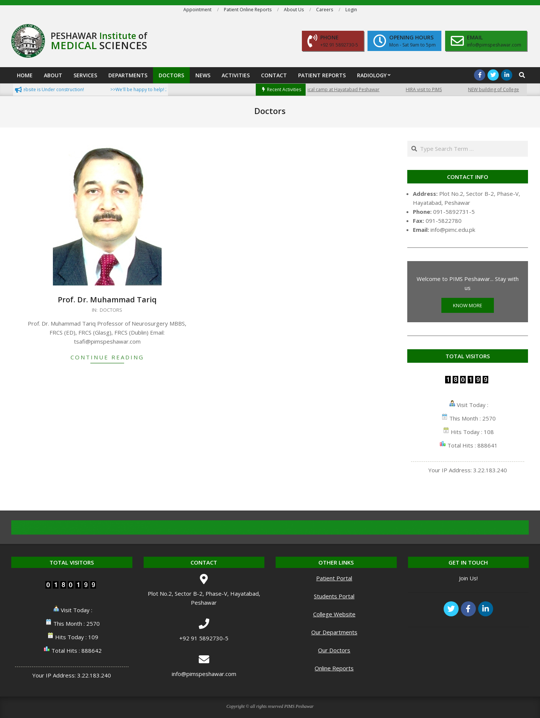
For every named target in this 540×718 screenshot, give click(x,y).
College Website (334, 614)
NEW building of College (499, 89)
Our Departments (334, 632)
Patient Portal (334, 578)
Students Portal (334, 596)
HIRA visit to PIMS (430, 89)
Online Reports (334, 668)
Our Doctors (334, 650)
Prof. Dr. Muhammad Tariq (107, 299)
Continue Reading (107, 357)
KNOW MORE (467, 305)
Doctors (111, 309)
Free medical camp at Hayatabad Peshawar (339, 89)
